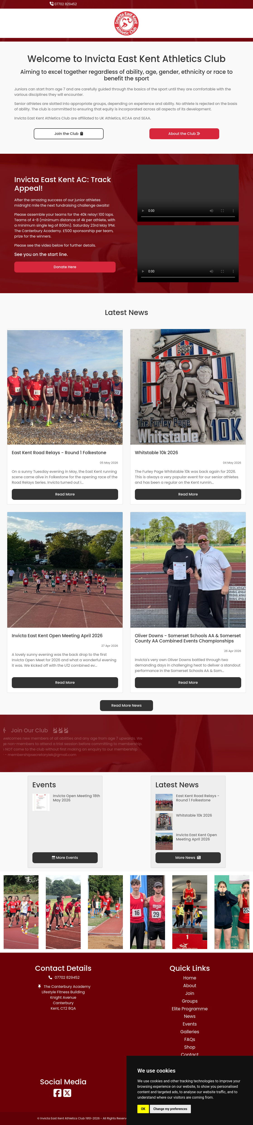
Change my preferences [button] (170, 1109)
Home (189, 978)
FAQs (189, 1039)
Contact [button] (190, 1055)
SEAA (145, 118)
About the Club (184, 133)
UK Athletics (110, 118)
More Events (65, 857)
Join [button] (189, 993)
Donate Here (65, 267)
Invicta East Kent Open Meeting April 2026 (196, 837)
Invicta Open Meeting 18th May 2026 (76, 798)
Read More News (126, 705)
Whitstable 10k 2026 (194, 815)
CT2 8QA (68, 1008)
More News (188, 857)
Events (190, 1024)
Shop (189, 1047)
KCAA (127, 118)
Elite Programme (190, 1009)
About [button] (189, 986)
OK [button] (143, 1109)
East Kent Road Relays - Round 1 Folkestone (197, 798)
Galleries (189, 1032)
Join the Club (68, 133)
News (189, 1016)
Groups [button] (190, 1001)
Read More (65, 494)
